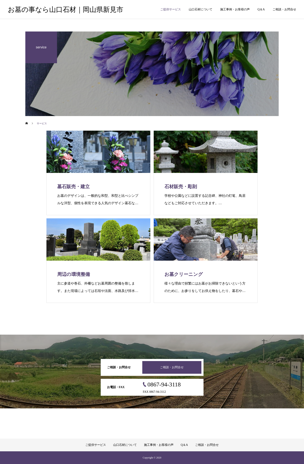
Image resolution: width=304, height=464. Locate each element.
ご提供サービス (170, 9)
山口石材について (200, 9)
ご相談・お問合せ (284, 9)
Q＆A (261, 9)
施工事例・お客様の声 (235, 9)
